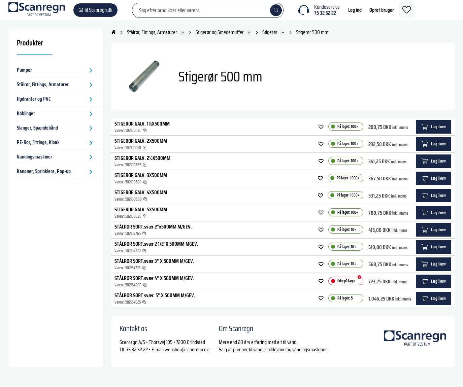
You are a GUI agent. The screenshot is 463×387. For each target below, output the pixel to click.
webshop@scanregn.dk (187, 356)
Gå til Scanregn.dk (95, 13)
